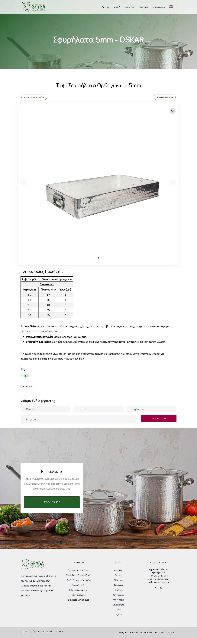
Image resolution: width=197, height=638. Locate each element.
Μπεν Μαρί (118, 599)
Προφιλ (24, 631)
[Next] (173, 182)
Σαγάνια (118, 614)
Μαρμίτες (118, 570)
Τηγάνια (118, 589)
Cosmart (172, 632)
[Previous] (24, 182)
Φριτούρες (118, 584)
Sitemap (60, 631)
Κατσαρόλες (118, 594)
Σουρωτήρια (118, 604)
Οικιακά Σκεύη (78, 584)
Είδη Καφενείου (79, 594)
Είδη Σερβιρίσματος (78, 589)
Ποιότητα (34, 631)
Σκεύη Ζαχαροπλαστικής (78, 580)
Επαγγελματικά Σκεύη (78, 570)
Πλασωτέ (118, 580)
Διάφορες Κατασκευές (78, 599)
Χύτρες (118, 575)
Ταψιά (118, 609)
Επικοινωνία (47, 631)
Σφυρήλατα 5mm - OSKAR (78, 575)
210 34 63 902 (161, 575)
